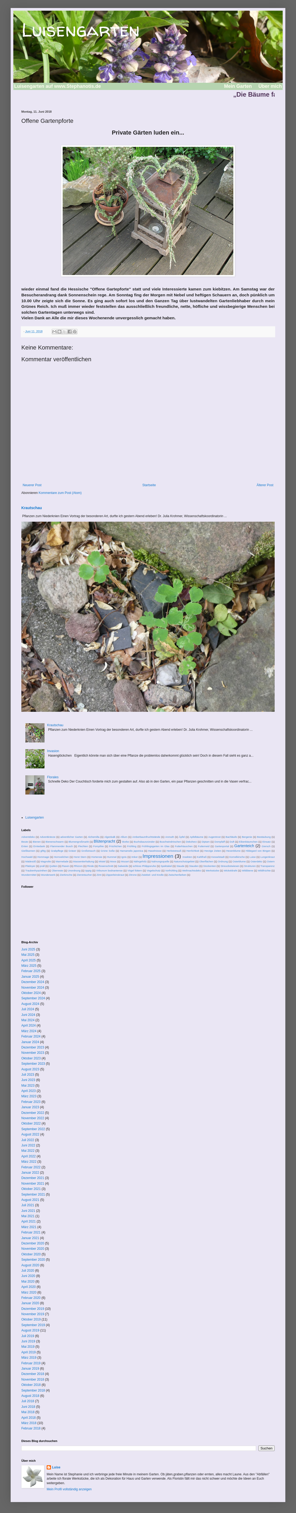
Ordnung (223, 861)
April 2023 (28, 1091)
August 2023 (30, 1069)
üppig (88, 870)
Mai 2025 (27, 955)
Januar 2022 (30, 1172)
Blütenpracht (104, 841)
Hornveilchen (61, 856)
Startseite (149, 485)
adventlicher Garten (71, 836)
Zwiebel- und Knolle (152, 874)
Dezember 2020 (32, 1243)
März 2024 (29, 1031)
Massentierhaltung (83, 861)
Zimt (99, 874)
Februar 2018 (31, 1428)
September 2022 (33, 1129)
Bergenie (247, 836)
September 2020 (33, 1260)
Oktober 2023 (31, 1058)
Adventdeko (28, 836)
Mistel (102, 861)
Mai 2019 (27, 1347)
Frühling (132, 846)
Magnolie (46, 861)
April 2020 (28, 1287)
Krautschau (31, 508)
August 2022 (30, 1134)
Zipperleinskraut (115, 874)
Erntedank (39, 846)
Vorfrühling (171, 870)
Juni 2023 (28, 1080)
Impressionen (157, 856)
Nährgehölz (140, 861)
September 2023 (33, 1064)
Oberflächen (206, 861)
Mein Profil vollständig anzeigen (69, 1489)
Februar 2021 (31, 1232)
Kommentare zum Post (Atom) (60, 493)
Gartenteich (244, 846)
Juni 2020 (28, 1276)
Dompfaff (219, 841)
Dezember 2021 (32, 1178)
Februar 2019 (31, 1363)
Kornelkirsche (237, 856)
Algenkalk (109, 836)
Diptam (206, 841)
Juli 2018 (27, 1401)
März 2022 (29, 1162)
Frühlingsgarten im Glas (156, 846)
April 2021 (28, 1221)
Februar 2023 (31, 1102)
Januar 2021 (30, 1238)
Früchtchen (115, 846)
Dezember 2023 (32, 1047)
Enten (24, 846)
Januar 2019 (30, 1368)
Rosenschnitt (105, 865)
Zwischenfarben (177, 874)
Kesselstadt (218, 856)
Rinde (90, 865)
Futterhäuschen (184, 846)
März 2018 (29, 1423)
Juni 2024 (28, 1015)
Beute (24, 841)
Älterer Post (265, 485)
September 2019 (33, 1325)
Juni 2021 (28, 1211)
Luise (253, 856)
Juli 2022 (27, 1140)
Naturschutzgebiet (184, 861)
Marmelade (62, 861)
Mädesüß (30, 861)
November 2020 (32, 1249)
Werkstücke (212, 870)
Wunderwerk (48, 874)
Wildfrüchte (264, 870)
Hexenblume (233, 850)
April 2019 (28, 1352)
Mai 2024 (27, 1020)
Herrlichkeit (192, 850)
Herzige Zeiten (212, 850)
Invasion (53, 751)
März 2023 (29, 1096)
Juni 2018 (28, 1407)
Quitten (53, 865)
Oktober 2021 (31, 1189)
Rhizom (78, 865)
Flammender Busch (61, 846)
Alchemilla (93, 836)
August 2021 (30, 1200)
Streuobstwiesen (230, 865)
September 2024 (33, 998)
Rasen (66, 865)
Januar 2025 (30, 976)
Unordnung (74, 870)
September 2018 (33, 1390)
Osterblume (239, 861)
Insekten (187, 856)
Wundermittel (28, 874)
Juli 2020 (27, 1270)
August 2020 (30, 1265)
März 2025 (29, 966)
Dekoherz (191, 841)
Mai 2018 (27, 1412)
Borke (125, 841)
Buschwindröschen (170, 841)
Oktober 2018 (31, 1385)
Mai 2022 (27, 1151)
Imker (134, 856)
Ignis (124, 856)
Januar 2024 (30, 1042)
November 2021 (32, 1183)
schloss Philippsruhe (144, 865)
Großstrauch (88, 850)
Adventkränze (47, 836)
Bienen (37, 841)
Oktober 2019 (31, 1319)
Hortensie (96, 856)
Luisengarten (80, 29)
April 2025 (28, 960)
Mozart (125, 861)
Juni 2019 (28, 1341)
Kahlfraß (202, 856)
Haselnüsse (155, 850)
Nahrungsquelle (160, 861)
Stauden (194, 865)
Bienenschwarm (55, 841)
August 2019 (30, 1330)
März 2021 (29, 1227)
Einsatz (266, 841)
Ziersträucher (84, 874)
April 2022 (28, 1156)
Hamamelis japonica (131, 850)
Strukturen (250, 865)
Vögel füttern (134, 870)
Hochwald (27, 856)
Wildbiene (247, 870)
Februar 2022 (31, 1167)
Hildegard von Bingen (258, 850)
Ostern (271, 861)
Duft (232, 841)
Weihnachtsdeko (191, 870)
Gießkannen (28, 850)
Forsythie (98, 846)
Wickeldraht (230, 870)
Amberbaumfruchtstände (146, 836)
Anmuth (169, 836)
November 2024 (32, 987)
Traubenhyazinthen (36, 870)
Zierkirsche (66, 874)
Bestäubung (264, 836)
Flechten (83, 846)
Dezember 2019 (32, 1309)
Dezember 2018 (32, 1374)
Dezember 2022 (32, 1113)
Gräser (72, 850)
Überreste (57, 870)
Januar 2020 (30, 1303)
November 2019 (32, 1314)
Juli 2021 (27, 1205)
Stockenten (209, 865)
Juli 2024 (27, 1009)
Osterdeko (256, 861)
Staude (181, 865)
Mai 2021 (27, 1216)
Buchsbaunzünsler (144, 841)
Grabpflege (57, 850)
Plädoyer (30, 865)
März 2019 (29, 1357)
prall (42, 865)
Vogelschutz (154, 870)
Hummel (112, 856)
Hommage (43, 856)
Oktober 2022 (31, 1123)
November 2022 (32, 1118)
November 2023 (32, 1053)
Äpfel (182, 836)
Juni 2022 (28, 1145)
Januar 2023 (30, 1107)
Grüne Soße (108, 850)
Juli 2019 (27, 1336)
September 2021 (33, 1194)
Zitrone (133, 874)
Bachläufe (231, 836)
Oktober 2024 (31, 993)
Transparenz (267, 865)
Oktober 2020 (31, 1254)
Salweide (123, 865)
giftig (43, 850)
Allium (123, 836)
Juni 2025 (28, 949)
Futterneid (203, 846)
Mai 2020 (27, 1281)
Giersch (266, 846)
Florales (53, 777)
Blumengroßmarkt (79, 841)
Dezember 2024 (32, 982)
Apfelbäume (196, 836)
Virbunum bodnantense (109, 870)
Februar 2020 (31, 1298)
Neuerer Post (32, 485)
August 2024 (30, 1004)
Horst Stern (80, 856)
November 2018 (32, 1379)
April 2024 (28, 1025)
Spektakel (166, 865)
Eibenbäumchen (248, 841)
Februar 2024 (31, 1036)
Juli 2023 (27, 1074)
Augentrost (214, 836)
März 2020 (29, 1292)
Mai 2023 (27, 1085)
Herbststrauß (174, 850)
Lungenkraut (268, 856)
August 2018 (30, 1396)
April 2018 (28, 1418)
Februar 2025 (31, 971)
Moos (113, 861)
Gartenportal (222, 846)
